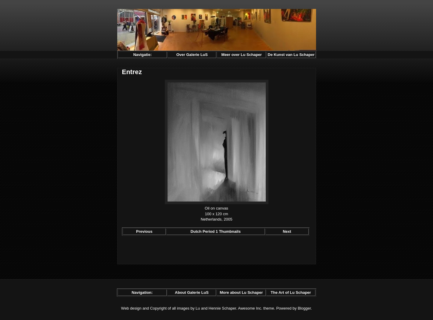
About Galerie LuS (192, 292)
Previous (144, 231)
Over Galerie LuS (192, 54)
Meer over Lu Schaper (241, 54)
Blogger (304, 308)
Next (287, 231)
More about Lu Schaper (241, 292)
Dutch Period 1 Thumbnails (215, 231)
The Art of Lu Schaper (291, 292)
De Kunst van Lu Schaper (291, 54)
